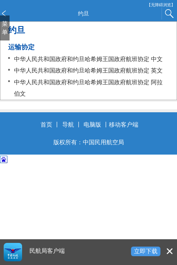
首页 (46, 124)
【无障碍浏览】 (161, 5)
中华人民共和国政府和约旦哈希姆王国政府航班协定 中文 (88, 59)
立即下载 (145, 251)
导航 (68, 124)
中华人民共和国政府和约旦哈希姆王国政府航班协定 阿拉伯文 (88, 88)
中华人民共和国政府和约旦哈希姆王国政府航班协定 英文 (88, 70)
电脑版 (92, 124)
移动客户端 (123, 124)
